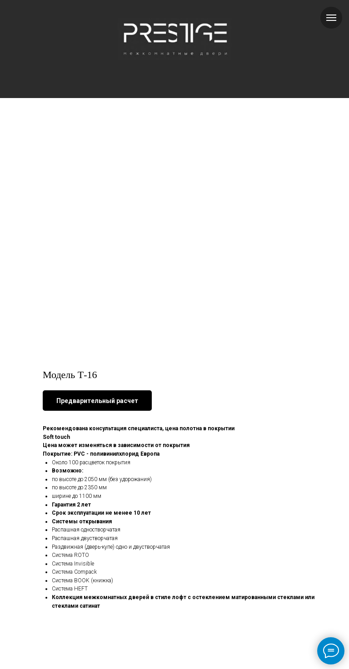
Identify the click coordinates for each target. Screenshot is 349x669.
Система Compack (74, 572)
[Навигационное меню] (331, 18)
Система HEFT (70, 588)
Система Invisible (73, 564)
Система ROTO (70, 555)
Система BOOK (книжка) (82, 580)
